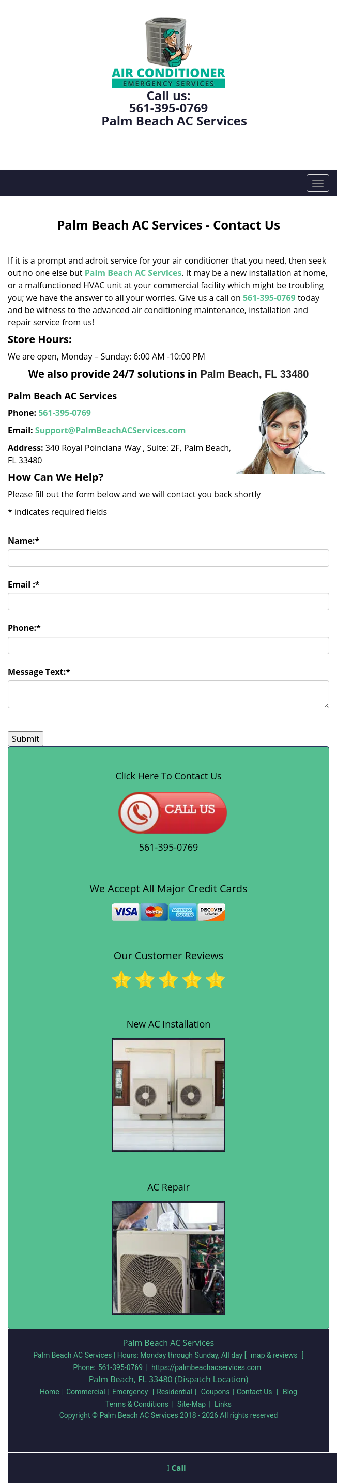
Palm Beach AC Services (133, 273)
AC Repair (168, 1187)
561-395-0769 (168, 107)
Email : (24, 584)
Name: (23, 540)
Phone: (24, 627)
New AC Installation (169, 1024)
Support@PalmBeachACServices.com (110, 430)
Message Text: (39, 671)
